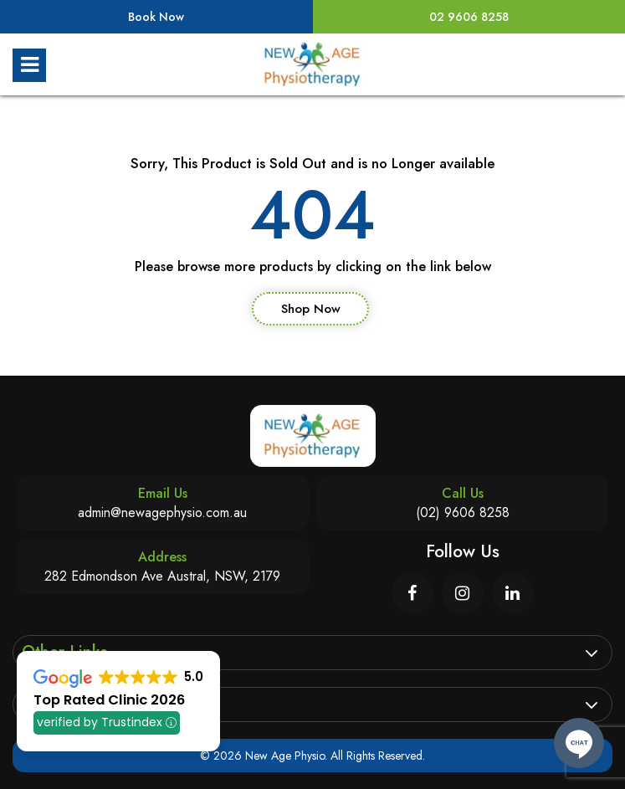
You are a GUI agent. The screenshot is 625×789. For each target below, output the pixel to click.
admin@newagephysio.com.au (162, 512)
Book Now (156, 16)
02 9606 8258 (469, 16)
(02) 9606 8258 (463, 512)
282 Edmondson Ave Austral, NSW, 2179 (162, 576)
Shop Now (311, 309)
